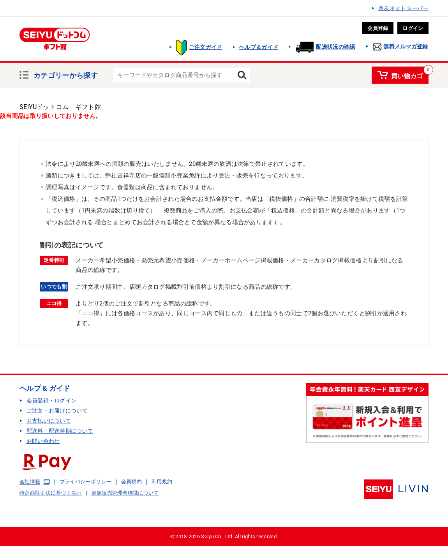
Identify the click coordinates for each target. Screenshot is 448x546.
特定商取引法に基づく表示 (50, 493)
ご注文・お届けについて (57, 410)
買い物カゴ (407, 75)
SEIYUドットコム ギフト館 (60, 107)
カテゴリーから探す (66, 74)
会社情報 (29, 482)
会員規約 (131, 482)
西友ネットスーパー (403, 8)
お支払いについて (48, 421)
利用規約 (162, 482)
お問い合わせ (43, 441)
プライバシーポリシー (85, 482)
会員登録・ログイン (51, 400)
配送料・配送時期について (59, 431)
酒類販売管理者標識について (125, 493)
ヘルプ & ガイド (45, 388)
